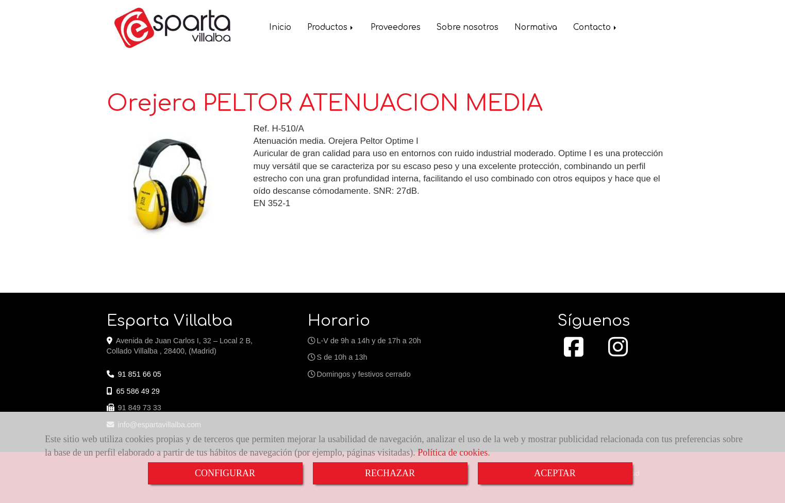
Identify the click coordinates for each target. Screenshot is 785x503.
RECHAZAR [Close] (390, 473)
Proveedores (396, 28)
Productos (331, 28)
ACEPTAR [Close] (555, 473)
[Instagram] (618, 352)
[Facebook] (574, 352)
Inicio (280, 28)
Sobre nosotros (467, 28)
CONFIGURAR (225, 473)
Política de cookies (452, 452)
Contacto (595, 28)
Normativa (535, 28)
